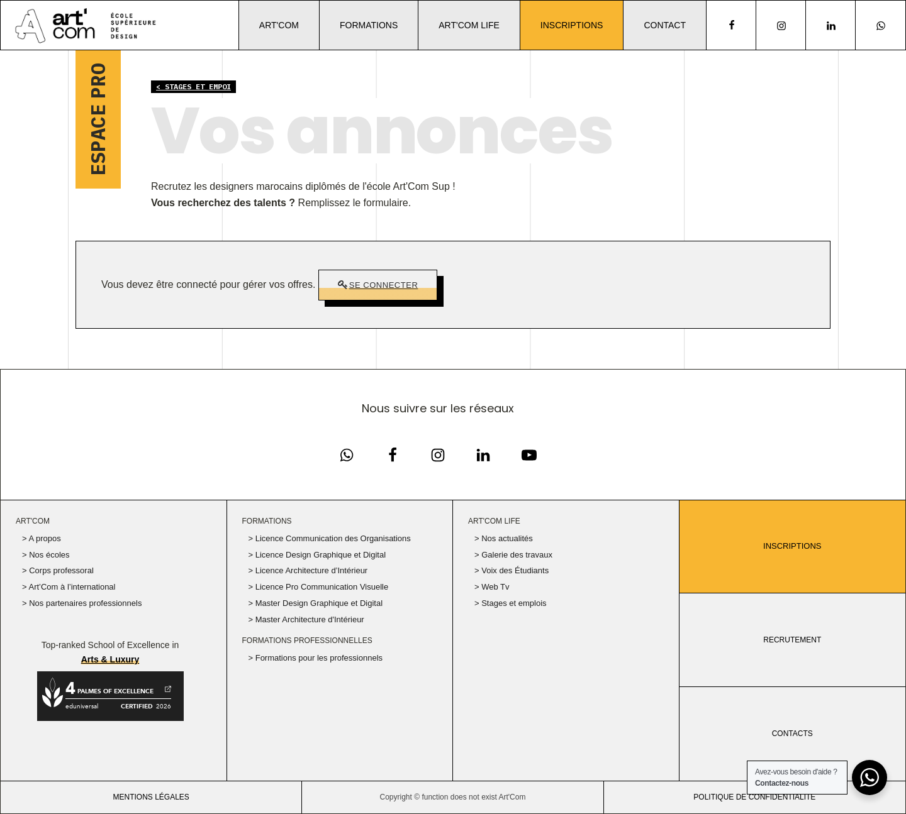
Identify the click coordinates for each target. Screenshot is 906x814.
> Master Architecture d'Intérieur (306, 619)
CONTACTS (792, 733)
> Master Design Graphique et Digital (316, 603)
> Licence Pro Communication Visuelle (319, 586)
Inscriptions (571, 25)
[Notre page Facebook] (346, 455)
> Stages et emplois (510, 603)
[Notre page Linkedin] (831, 25)
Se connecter (383, 285)
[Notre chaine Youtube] (529, 455)
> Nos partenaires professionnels (82, 603)
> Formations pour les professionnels (316, 658)
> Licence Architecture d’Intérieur (308, 570)
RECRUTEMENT (792, 639)
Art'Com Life (469, 25)
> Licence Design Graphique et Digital (317, 554)
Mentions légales (151, 797)
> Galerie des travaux (513, 554)
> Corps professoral (58, 570)
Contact (665, 25)
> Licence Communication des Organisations (330, 538)
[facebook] (731, 25)
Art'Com (279, 25)
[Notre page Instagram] (781, 25)
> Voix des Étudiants (511, 570)
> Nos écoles (46, 554)
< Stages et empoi (193, 86)
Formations (369, 25)
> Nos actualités (503, 538)
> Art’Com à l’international (69, 586)
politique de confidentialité (754, 797)
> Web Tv (492, 586)
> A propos (41, 538)
